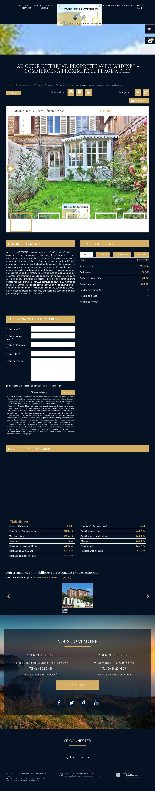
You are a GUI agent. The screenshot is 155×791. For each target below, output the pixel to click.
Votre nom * (13, 328)
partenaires (108, 5)
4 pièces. (48, 85)
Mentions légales (22, 778)
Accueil (9, 85)
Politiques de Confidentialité (50, 431)
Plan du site (10, 778)
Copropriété (122, 254)
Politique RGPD (34, 781)
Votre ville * (13, 353)
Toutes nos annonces (20, 781)
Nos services (26, 6)
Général (86, 254)
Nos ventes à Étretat (23, 85)
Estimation (119, 5)
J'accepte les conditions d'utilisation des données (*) (35, 385)
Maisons (38, 85)
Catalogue (15, 5)
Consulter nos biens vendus (44, 6)
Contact (129, 5)
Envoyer (68, 392)
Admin (8, 781)
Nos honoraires (35, 778)
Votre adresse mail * (14, 337)
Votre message (14, 360)
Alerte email (139, 6)
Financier (141, 254)
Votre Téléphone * (16, 346)
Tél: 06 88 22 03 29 (41, 669)
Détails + (103, 254)
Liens (44, 778)
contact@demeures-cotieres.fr (41, 674)
